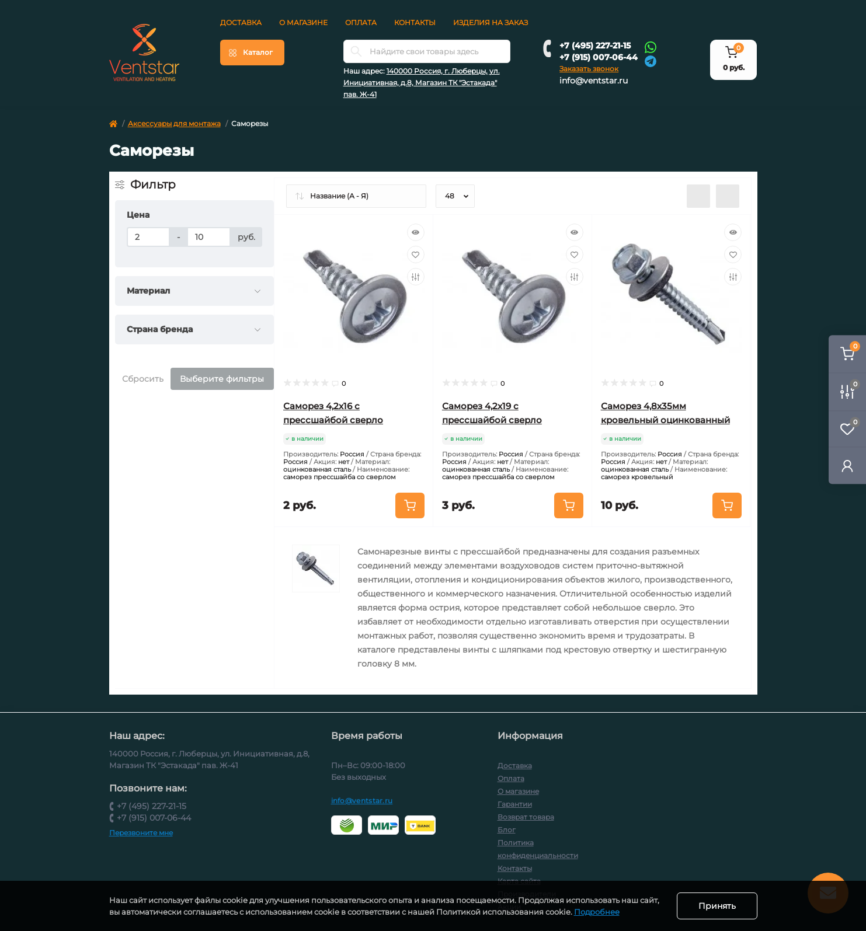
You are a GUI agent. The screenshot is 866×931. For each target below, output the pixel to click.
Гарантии (515, 804)
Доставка (241, 22)
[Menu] (252, 52)
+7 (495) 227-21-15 (595, 45)
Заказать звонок (588, 68)
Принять (717, 906)
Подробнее (597, 911)
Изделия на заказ (490, 22)
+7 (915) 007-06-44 (598, 57)
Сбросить (143, 379)
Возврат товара (526, 817)
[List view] (698, 196)
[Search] (356, 51)
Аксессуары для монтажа (174, 123)
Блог (507, 829)
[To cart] (410, 505)
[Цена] (149, 237)
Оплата (361, 22)
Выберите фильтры (222, 379)
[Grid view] (727, 196)
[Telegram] (651, 60)
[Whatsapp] (651, 46)
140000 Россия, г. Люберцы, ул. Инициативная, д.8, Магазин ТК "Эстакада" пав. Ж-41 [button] (421, 83)
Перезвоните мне (141, 832)
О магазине (303, 22)
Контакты (415, 22)
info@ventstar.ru (593, 80)
